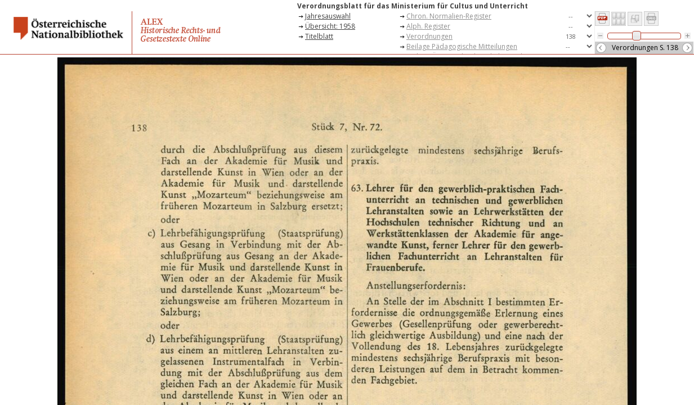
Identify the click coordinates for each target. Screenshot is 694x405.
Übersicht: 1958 (330, 26)
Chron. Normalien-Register (448, 16)
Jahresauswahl (328, 16)
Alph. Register (428, 26)
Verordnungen (429, 36)
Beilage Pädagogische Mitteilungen (461, 46)
